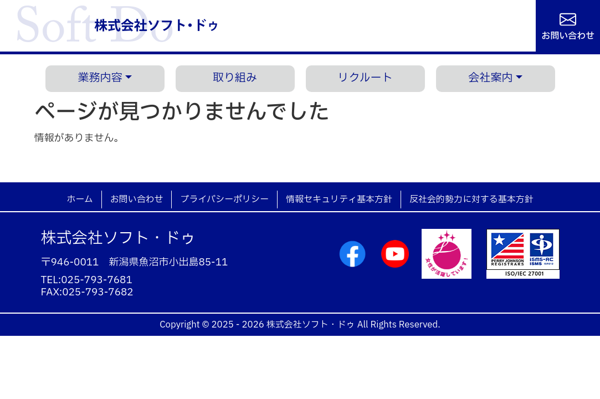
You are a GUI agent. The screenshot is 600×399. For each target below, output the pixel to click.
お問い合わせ (567, 34)
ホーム (79, 199)
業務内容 (100, 78)
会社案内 (490, 78)
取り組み (235, 78)
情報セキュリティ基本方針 (339, 199)
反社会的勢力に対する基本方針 (471, 199)
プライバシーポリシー (224, 199)
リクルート (364, 78)
